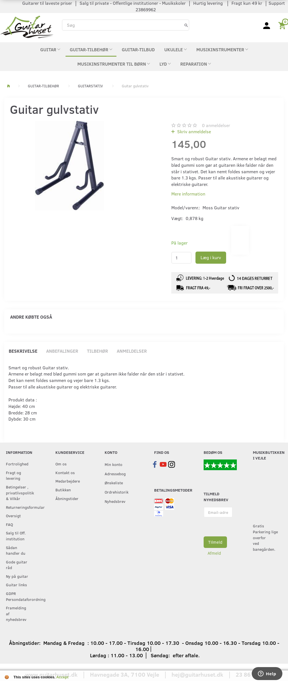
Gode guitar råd (16, 564)
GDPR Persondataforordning (19, 596)
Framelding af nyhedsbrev (16, 613)
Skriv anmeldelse (193, 131)
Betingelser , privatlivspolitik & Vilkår (19, 492)
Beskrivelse (23, 351)
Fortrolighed (17, 464)
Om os (61, 464)
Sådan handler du (15, 550)
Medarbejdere (67, 481)
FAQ (9, 524)
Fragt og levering (13, 475)
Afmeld (214, 553)
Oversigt (13, 515)
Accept (62, 677)
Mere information (188, 194)
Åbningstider (66, 498)
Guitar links (16, 584)
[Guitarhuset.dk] (26, 26)
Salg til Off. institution (16, 535)
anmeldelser (216, 125)
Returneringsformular (19, 507)
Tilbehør (97, 351)
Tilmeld (215, 542)
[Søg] (186, 25)
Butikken (63, 489)
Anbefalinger (62, 351)
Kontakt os (65, 472)
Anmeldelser (132, 351)
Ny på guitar (17, 576)
